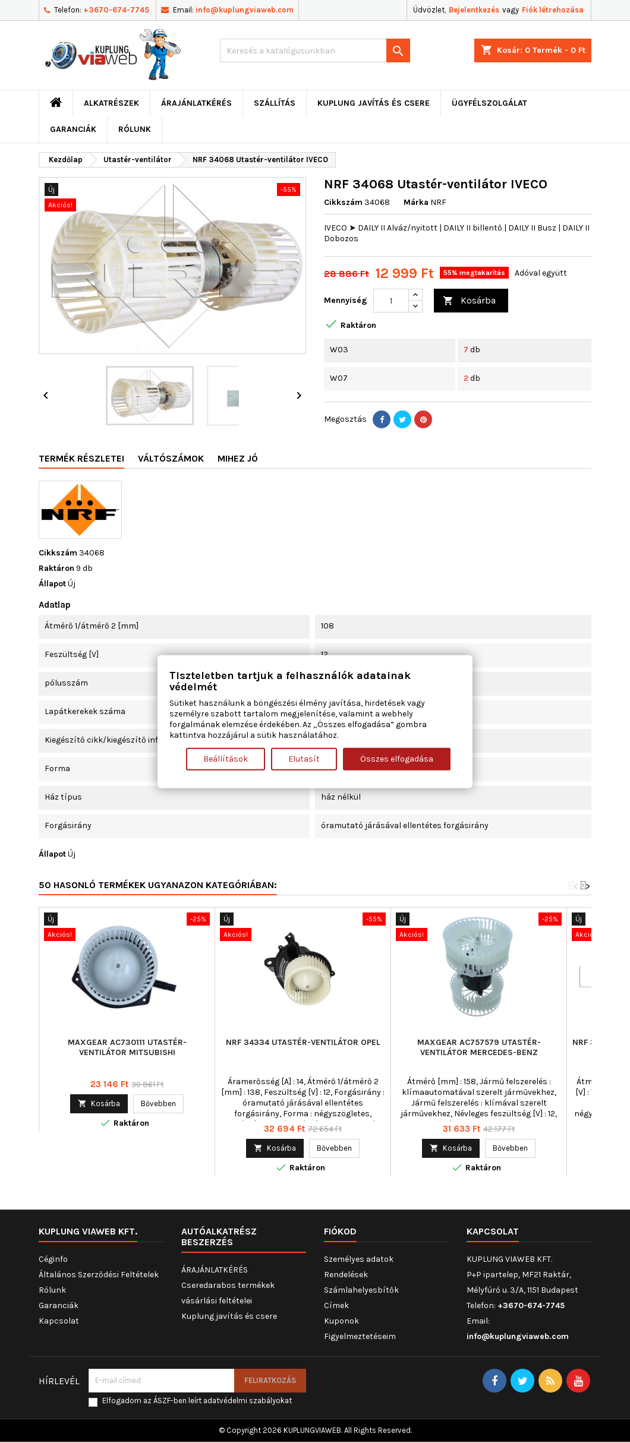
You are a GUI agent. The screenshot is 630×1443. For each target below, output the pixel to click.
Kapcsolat (59, 1321)
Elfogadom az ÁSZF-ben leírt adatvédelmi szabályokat (197, 1400)
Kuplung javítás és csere (373, 103)
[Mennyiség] (391, 300)
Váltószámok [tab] (171, 458)
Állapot (52, 584)
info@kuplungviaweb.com (245, 9)
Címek (336, 1305)
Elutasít (304, 759)
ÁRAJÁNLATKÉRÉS (196, 103)
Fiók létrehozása (553, 9)
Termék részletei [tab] (81, 458)
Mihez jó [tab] (238, 458)
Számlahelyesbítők (361, 1290)
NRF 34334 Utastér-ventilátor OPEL (303, 1042)
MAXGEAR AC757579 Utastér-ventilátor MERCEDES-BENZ (479, 1047)
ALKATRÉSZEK (111, 103)
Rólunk (134, 129)
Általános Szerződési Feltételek (99, 1275)
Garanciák (73, 129)
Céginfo (53, 1259)
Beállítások (225, 759)
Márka (416, 202)
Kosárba (469, 301)
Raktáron (56, 568)
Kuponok (341, 1321)
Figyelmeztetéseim (360, 1336)
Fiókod (340, 1231)
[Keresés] (315, 50)
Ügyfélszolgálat (489, 103)
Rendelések (346, 1275)
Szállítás (274, 103)
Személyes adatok (358, 1259)
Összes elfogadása (396, 759)
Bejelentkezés (474, 9)
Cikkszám (343, 202)
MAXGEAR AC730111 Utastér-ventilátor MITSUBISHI (127, 1047)
